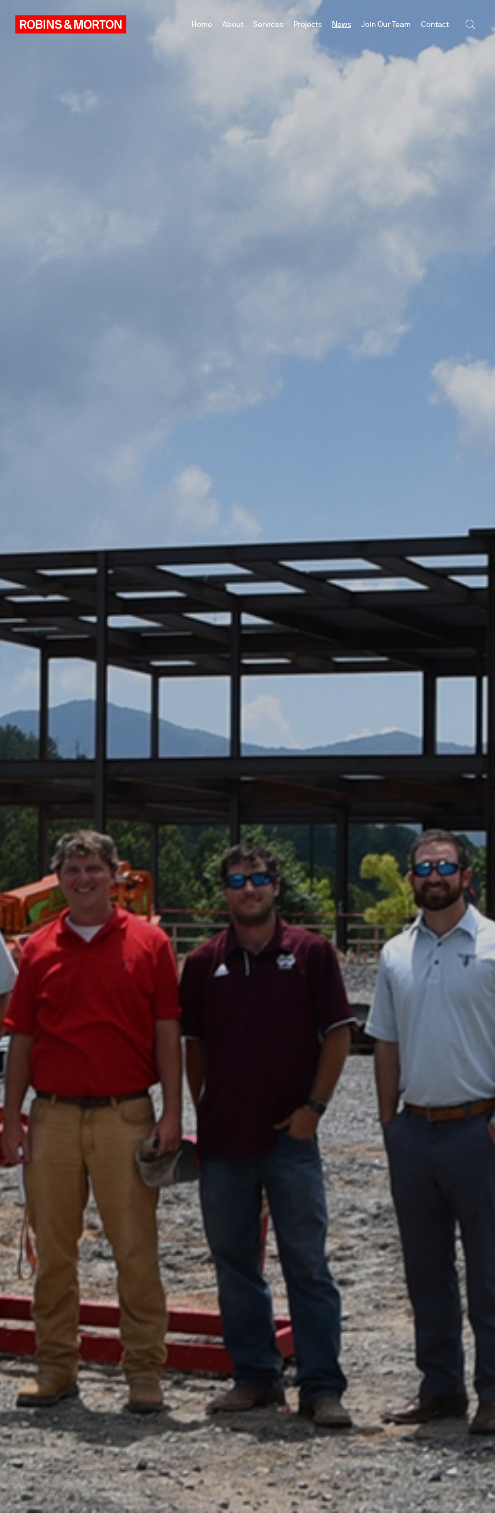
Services (268, 24)
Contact (435, 24)
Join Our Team (386, 24)
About (232, 24)
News (341, 24)
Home (201, 24)
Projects (307, 24)
